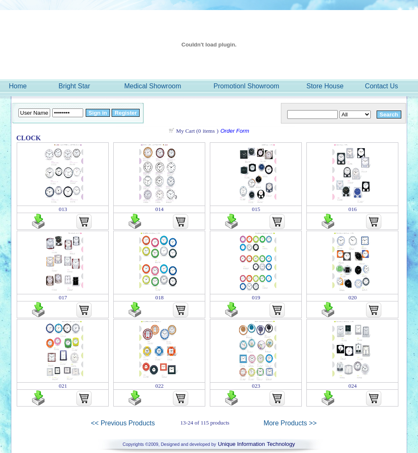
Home (18, 86)
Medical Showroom (152, 86)
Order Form (234, 131)
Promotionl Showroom (246, 86)
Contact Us (381, 86)
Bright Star (74, 86)
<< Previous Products (123, 423)
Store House (325, 86)
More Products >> (289, 423)
